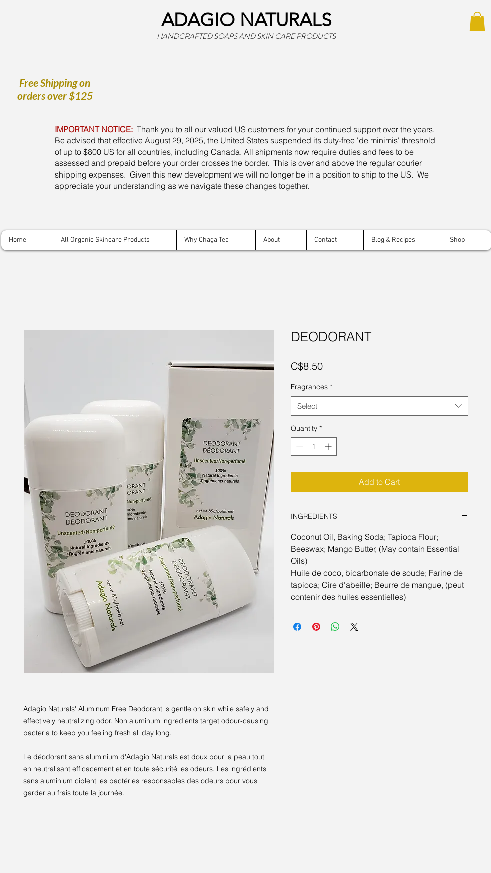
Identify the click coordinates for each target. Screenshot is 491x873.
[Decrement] (298, 446)
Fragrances (311, 386)
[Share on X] (354, 627)
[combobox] (379, 406)
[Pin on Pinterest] (316, 627)
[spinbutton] (314, 446)
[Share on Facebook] (297, 627)
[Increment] (329, 446)
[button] (477, 21)
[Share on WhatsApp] (335, 627)
